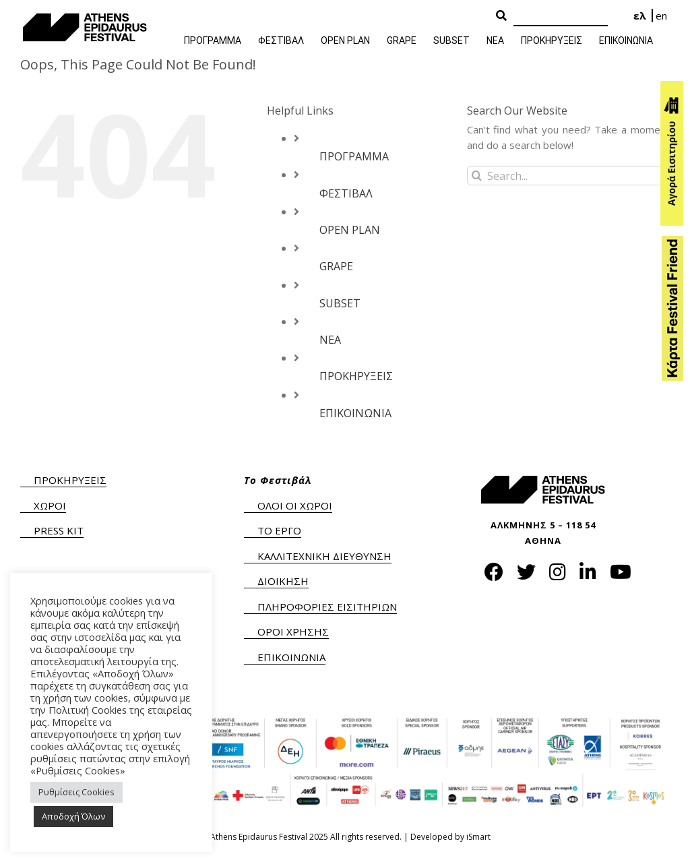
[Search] (560, 16)
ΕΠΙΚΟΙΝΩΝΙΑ (355, 413)
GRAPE (336, 266)
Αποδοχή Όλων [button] (73, 816)
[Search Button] (501, 16)
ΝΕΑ (330, 339)
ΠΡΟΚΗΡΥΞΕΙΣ (356, 376)
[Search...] (568, 175)
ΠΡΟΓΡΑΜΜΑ (354, 156)
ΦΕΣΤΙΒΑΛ (346, 193)
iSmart (478, 836)
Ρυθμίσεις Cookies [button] (76, 792)
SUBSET (339, 303)
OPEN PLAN (349, 229)
